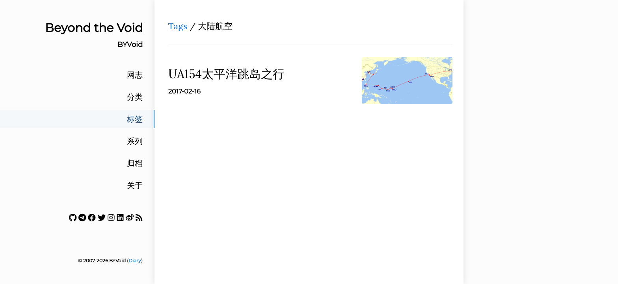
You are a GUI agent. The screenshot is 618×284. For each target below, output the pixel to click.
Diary (134, 260)
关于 (135, 185)
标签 (135, 119)
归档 (135, 163)
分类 (135, 97)
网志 (135, 75)
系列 (135, 141)
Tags (177, 26)
